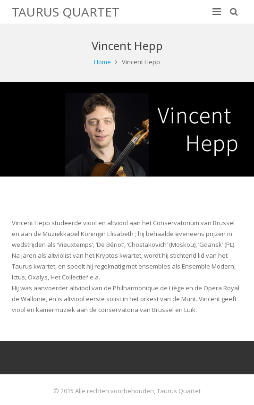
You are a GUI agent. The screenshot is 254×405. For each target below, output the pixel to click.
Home (102, 62)
